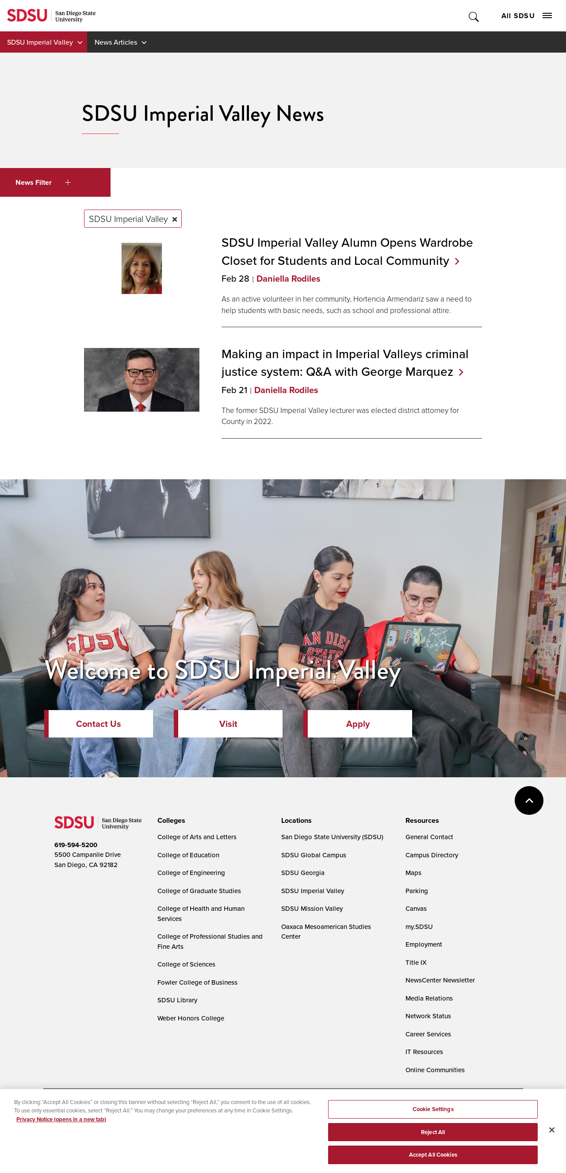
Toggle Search (474, 15)
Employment (423, 944)
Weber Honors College (190, 1018)
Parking (416, 890)
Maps (413, 872)
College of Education (188, 855)
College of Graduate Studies (199, 890)
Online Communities (435, 1069)
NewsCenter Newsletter (440, 980)
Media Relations (429, 998)
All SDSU (526, 16)
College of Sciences (186, 964)
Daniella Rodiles (288, 278)
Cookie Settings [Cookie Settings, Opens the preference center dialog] (433, 1112)
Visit (228, 723)
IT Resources (424, 1051)
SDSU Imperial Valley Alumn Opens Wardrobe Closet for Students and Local (347, 251)
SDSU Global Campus (313, 855)
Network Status (428, 1015)
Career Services (428, 1034)
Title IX (416, 962)
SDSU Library (177, 1000)
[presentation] (170, 821)
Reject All (433, 1135)
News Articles (116, 42)
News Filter (43, 182)
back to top (529, 800)
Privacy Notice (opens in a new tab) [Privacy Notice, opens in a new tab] (61, 1122)
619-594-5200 (75, 845)
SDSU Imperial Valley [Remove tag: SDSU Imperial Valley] (128, 218)
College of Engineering (191, 872)
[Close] (552, 1133)
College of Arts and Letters (197, 836)
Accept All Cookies (433, 1158)
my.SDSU (419, 926)
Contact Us (98, 723)
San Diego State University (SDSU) (332, 836)
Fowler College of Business (197, 982)
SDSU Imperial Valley (40, 42)
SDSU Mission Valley (312, 908)
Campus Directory (431, 855)
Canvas (416, 908)
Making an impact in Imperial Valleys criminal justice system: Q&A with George (345, 362)
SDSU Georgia (303, 872)
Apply (358, 723)
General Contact (429, 836)
